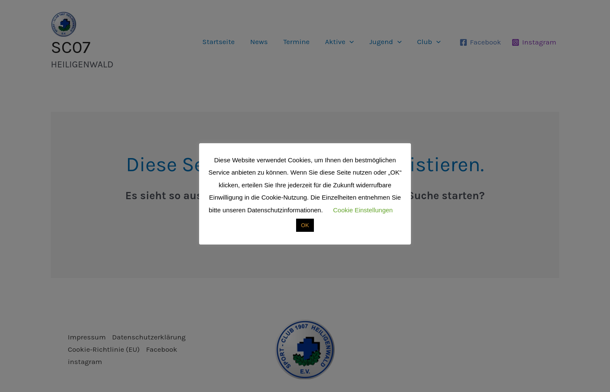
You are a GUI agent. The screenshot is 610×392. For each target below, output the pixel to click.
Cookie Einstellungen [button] (363, 210)
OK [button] (305, 225)
